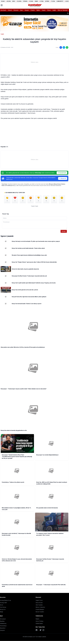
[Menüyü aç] (2, 5)
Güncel (10, 10)
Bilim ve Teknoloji (62, 10)
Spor (21, 10)
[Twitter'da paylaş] (64, 47)
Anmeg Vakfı (3, 602)
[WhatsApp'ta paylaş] (67, 47)
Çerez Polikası (39, 621)
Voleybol (2, 630)
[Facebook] (36, 630)
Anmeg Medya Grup (5, 600)
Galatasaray (3, 623)
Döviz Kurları (39, 602)
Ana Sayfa (3, 10)
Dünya (49, 10)
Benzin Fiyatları (40, 612)
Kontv (1, 605)
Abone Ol (62, 178)
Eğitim (38, 10)
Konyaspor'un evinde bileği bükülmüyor (13, 13)
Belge (1, 612)
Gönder (64, 231)
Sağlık (54, 10)
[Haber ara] (68, 13)
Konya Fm (2, 609)
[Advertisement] (34, 62)
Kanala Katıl (62, 172)
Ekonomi (16, 10)
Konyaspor (3, 619)
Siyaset (27, 10)
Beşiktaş (2, 621)
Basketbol (2, 628)
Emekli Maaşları (40, 609)
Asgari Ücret (39, 600)
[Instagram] (43, 630)
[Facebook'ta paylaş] (60, 47)
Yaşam (43, 10)
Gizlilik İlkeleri (39, 623)
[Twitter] (40, 630)
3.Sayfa (33, 10)
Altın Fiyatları (39, 605)
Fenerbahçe (3, 626)
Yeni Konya (3, 607)
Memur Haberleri (40, 607)
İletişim (37, 619)
